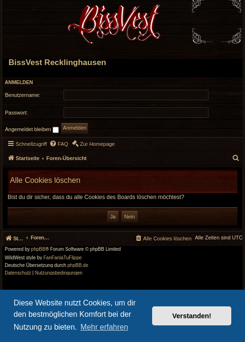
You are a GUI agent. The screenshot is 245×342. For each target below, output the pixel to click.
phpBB (38, 249)
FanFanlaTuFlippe (63, 258)
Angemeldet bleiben (32, 129)
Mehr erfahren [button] (104, 327)
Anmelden (19, 82)
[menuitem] (227, 51)
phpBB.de (77, 265)
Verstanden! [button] (191, 316)
